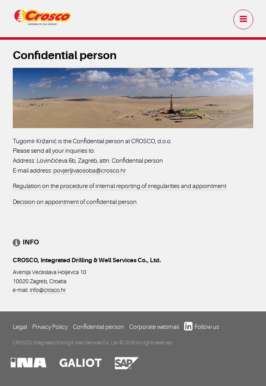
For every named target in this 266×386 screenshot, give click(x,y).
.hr (63, 290)
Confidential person (98, 326)
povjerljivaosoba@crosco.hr (89, 170)
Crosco (42, 20)
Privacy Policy (50, 326)
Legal (20, 326)
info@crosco (45, 290)
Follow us (206, 326)
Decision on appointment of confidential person (75, 201)
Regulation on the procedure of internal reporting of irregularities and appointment (119, 186)
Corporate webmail (154, 326)
